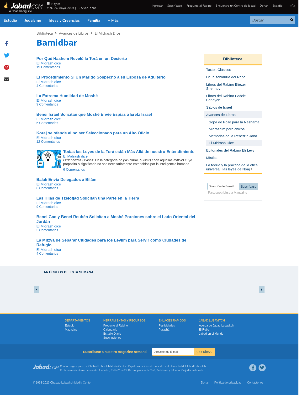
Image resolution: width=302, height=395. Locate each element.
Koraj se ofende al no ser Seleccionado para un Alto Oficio (93, 133)
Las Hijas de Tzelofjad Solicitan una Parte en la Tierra (88, 198)
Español (278, 6)
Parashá (164, 329)
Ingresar (157, 6)
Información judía (181, 370)
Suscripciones (112, 337)
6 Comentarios (74, 169)
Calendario (110, 329)
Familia (93, 20)
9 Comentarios (47, 104)
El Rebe (204, 329)
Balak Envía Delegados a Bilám (66, 179)
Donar (264, 6)
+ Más (113, 20)
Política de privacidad (228, 382)
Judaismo (162, 370)
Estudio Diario (112, 333)
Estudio (10, 20)
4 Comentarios (47, 86)
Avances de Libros (74, 33)
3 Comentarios (47, 230)
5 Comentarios (47, 123)
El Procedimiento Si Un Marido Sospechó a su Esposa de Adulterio (101, 77)
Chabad (93, 366)
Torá (152, 370)
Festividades (167, 325)
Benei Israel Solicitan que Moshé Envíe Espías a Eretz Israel (94, 114)
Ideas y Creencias (64, 20)
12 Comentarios (48, 141)
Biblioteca (45, 33)
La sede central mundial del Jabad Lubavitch (180, 366)
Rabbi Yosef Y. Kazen (123, 370)
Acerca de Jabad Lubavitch (216, 325)
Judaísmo (33, 20)
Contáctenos (255, 382)
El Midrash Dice (107, 33)
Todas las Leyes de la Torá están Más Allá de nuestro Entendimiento (129, 151)
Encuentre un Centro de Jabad (235, 6)
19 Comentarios (48, 67)
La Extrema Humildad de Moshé (67, 96)
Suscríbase (174, 6)
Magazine (71, 329)
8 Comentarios (47, 188)
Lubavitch (104, 366)
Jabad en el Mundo (211, 333)
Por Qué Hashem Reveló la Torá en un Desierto (82, 58)
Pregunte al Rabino (199, 6)
